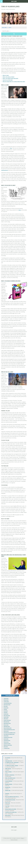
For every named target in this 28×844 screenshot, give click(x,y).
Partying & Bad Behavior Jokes (9, 729)
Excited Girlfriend (8, 781)
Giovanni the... (8, 787)
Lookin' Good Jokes (7, 720)
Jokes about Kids (7, 715)
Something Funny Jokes (8, 737)
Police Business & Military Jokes (9, 732)
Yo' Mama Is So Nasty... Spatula (11, 765)
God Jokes (6, 712)
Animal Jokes (6, 698)
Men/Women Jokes (7, 723)
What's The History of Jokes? (8, 76)
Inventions (7, 793)
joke (11, 148)
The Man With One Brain (10, 799)
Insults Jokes (6, 714)
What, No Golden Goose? (10, 777)
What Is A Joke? (6, 75)
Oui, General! (7, 757)
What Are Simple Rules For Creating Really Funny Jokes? (14, 81)
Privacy (22, 838)
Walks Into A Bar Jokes (8, 745)
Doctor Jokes (6, 707)
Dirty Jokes (6, 706)
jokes (20, 210)
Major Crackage (8, 771)
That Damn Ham (8, 760)
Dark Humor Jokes (7, 704)
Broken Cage (7, 790)
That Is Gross (6, 742)
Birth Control (7, 815)
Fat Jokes (5, 709)
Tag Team (7, 806)
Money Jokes (6, 724)
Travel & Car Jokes (7, 743)
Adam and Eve (8, 768)
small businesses (4, 170)
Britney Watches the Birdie (10, 809)
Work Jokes (6, 746)
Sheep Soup (7, 802)
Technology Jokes (7, 740)
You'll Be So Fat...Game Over (11, 812)
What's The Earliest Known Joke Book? (10, 78)
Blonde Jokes (6, 700)
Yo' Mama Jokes (7, 748)
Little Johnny (6, 718)
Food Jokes (6, 710)
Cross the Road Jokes (8, 703)
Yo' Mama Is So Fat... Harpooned (12, 762)
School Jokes (6, 735)
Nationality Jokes (7, 726)
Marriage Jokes (6, 721)
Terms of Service (14, 839)
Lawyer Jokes (6, 717)
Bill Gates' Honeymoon (9, 774)
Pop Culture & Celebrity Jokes (9, 734)
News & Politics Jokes (7, 728)
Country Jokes (6, 701)
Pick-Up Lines (6, 731)
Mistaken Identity (8, 784)
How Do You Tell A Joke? (8, 80)
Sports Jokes (6, 738)
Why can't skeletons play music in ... (12, 796)
